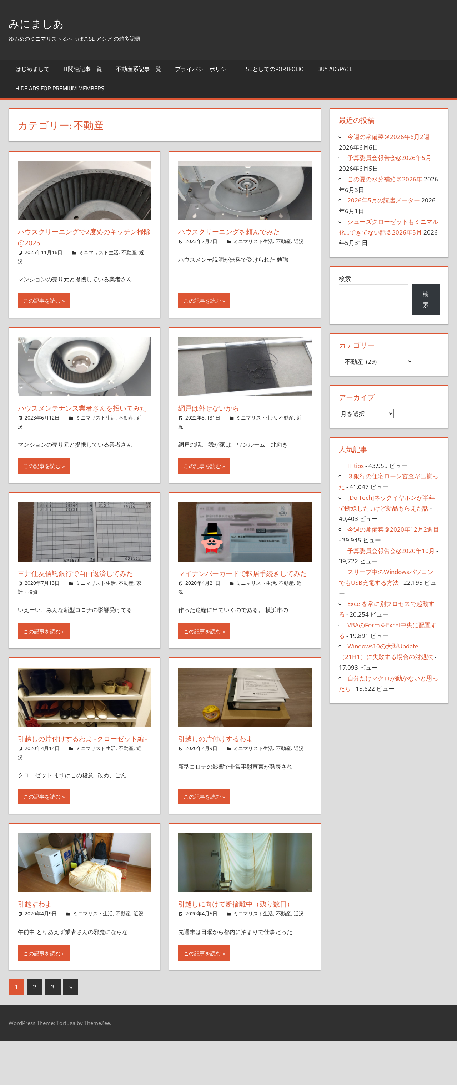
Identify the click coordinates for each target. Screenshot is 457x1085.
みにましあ (42, 22)
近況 (299, 241)
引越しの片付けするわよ (222, 760)
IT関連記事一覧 (83, 69)
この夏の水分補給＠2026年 (384, 179)
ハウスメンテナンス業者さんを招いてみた (83, 413)
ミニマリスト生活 (99, 252)
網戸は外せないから (214, 408)
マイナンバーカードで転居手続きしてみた (242, 589)
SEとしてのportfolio (275, 69)
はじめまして (32, 69)
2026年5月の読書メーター (383, 200)
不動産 (128, 252)
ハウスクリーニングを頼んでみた (239, 231)
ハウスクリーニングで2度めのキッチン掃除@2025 (81, 236)
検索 (345, 279)
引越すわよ (38, 937)
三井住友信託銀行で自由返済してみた (81, 589)
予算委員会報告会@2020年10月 (391, 551)
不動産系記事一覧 (138, 69)
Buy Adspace (335, 69)
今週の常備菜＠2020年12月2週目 (393, 529)
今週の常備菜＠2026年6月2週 (388, 136)
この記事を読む (42, 300)
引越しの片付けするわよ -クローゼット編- (81, 766)
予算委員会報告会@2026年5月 (389, 158)
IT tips (355, 466)
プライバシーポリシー (203, 69)
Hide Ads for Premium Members (59, 88)
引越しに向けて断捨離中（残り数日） (238, 942)
